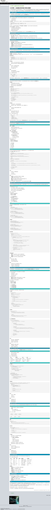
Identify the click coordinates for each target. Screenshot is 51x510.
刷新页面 (47, 495)
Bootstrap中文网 (2, 509)
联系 (10, 3)
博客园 (1, 3)
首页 (4, 3)
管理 (13, 3)
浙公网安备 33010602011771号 (22, 506)
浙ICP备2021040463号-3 (29, 506)
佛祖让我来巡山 (3, 0)
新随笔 (8, 3)
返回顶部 (49, 495)
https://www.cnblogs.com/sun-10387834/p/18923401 (28, 488)
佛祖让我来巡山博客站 (3, 508)
